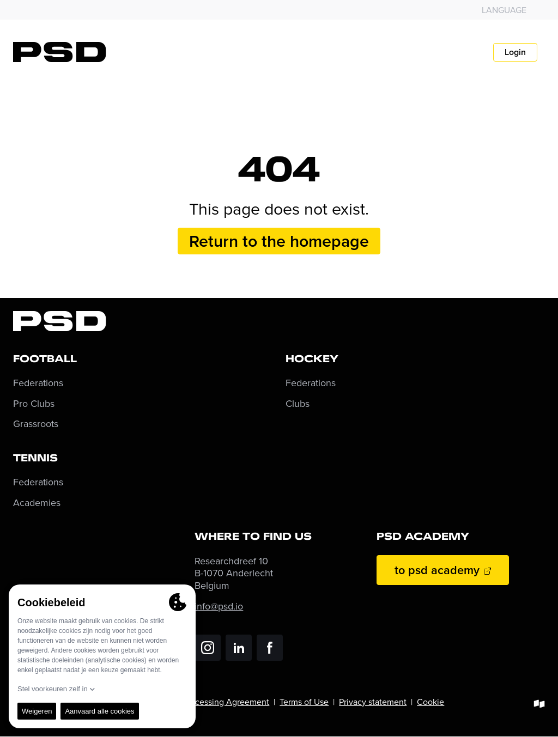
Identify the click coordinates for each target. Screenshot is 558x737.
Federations (38, 383)
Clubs (298, 404)
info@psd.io (219, 606)
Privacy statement (373, 702)
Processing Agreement (226, 702)
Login (515, 52)
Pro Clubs (33, 404)
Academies (36, 503)
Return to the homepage (279, 241)
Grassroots (35, 424)
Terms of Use (304, 702)
